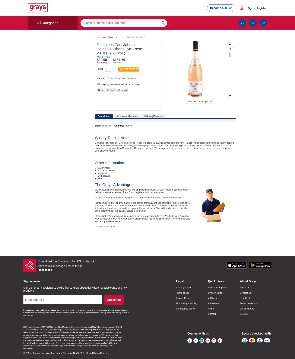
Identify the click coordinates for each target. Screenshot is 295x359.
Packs (100, 69)
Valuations (213, 303)
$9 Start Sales (215, 293)
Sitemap (212, 314)
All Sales (212, 298)
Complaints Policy (185, 308)
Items (211, 308)
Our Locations (247, 308)
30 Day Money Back (121, 78)
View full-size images (198, 101)
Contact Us (245, 293)
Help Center (246, 298)
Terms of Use (182, 293)
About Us (244, 287)
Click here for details (105, 226)
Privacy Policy (183, 298)
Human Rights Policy (187, 303)
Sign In (257, 8)
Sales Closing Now (217, 287)
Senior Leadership (249, 303)
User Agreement (184, 287)
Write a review (103, 57)
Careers (244, 314)
